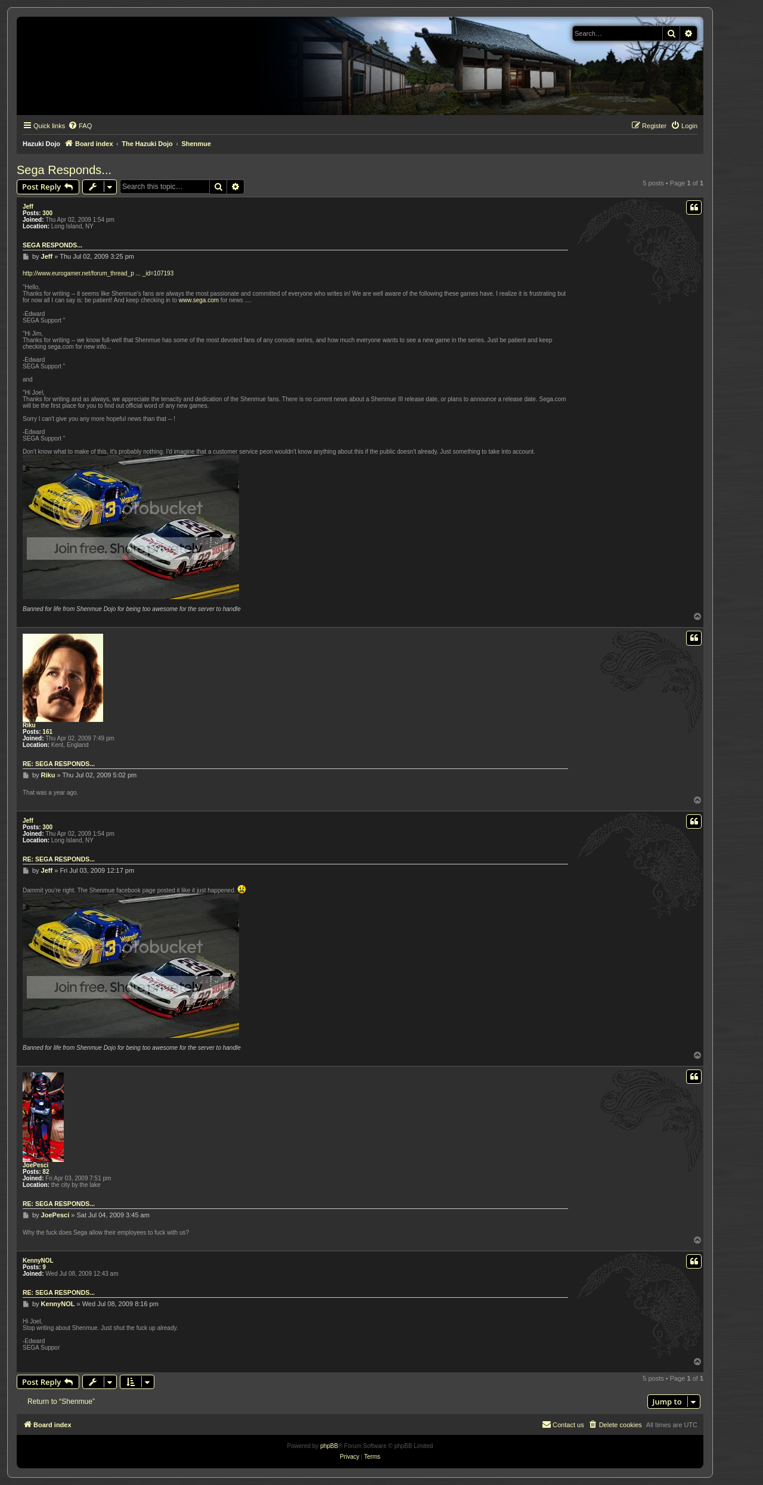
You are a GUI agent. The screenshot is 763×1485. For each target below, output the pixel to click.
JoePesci (35, 1165)
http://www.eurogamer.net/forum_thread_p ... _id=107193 (98, 273)
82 (45, 1171)
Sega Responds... (64, 169)
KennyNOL (38, 1260)
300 (47, 213)
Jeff (28, 206)
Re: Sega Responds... (59, 763)
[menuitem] (80, 126)
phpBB (329, 1446)
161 (47, 731)
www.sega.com (199, 300)
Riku (29, 725)
